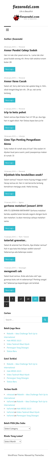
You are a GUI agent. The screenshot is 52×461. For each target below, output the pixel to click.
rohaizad (10, 394)
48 (28, 298)
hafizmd (10, 401)
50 (42, 298)
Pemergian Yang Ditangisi (18, 347)
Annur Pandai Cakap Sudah (20, 50)
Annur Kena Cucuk (15, 81)
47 (21, 298)
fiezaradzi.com (26, 6)
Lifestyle (22, 136)
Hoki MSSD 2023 (14, 340)
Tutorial (26, 236)
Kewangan (22, 267)
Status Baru (12, 351)
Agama (21, 202)
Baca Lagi (9, 69)
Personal (22, 47)
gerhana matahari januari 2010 (23, 205)
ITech (20, 236)
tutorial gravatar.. (15, 240)
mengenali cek (13, 271)
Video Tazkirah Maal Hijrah (18, 344)
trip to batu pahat (15, 112)
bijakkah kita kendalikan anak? (23, 174)
